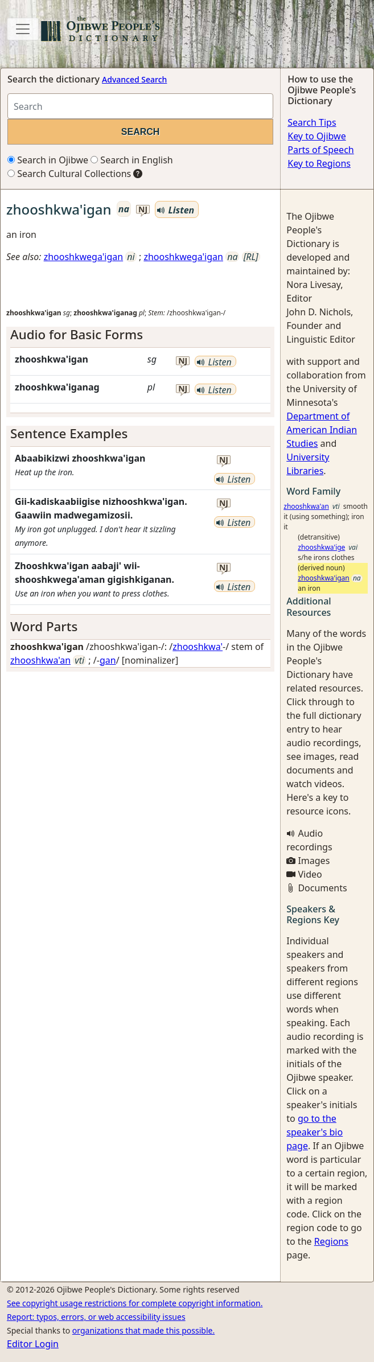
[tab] (140, 335)
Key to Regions (319, 163)
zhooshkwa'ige (321, 547)
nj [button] (142, 210)
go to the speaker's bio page (314, 1132)
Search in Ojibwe (47, 160)
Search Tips (311, 122)
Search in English (132, 160)
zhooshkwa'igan (324, 578)
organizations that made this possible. (143, 1330)
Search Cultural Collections (69, 173)
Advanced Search (134, 79)
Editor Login (33, 1344)
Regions (331, 1241)
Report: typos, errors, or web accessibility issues (96, 1316)
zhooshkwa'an (40, 660)
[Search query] (140, 106)
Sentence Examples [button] (69, 433)
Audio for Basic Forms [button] (76, 334)
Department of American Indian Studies (321, 430)
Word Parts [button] (43, 626)
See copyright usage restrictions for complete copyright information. (134, 1303)
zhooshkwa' (197, 646)
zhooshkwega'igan (84, 256)
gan (108, 660)
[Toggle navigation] (23, 29)
